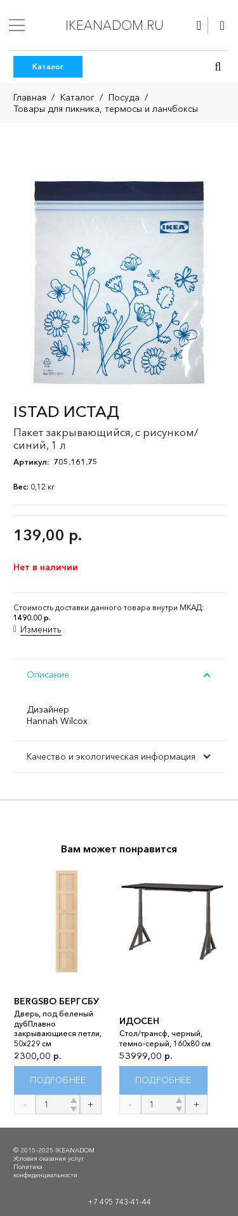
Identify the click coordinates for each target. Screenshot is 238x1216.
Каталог (77, 97)
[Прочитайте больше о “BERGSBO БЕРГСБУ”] (58, 1080)
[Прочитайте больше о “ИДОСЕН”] (163, 1080)
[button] (217, 67)
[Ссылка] (199, 25)
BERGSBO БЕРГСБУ (56, 1001)
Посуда (124, 97)
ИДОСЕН (139, 1021)
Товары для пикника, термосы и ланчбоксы (105, 108)
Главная (29, 97)
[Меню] (17, 25)
